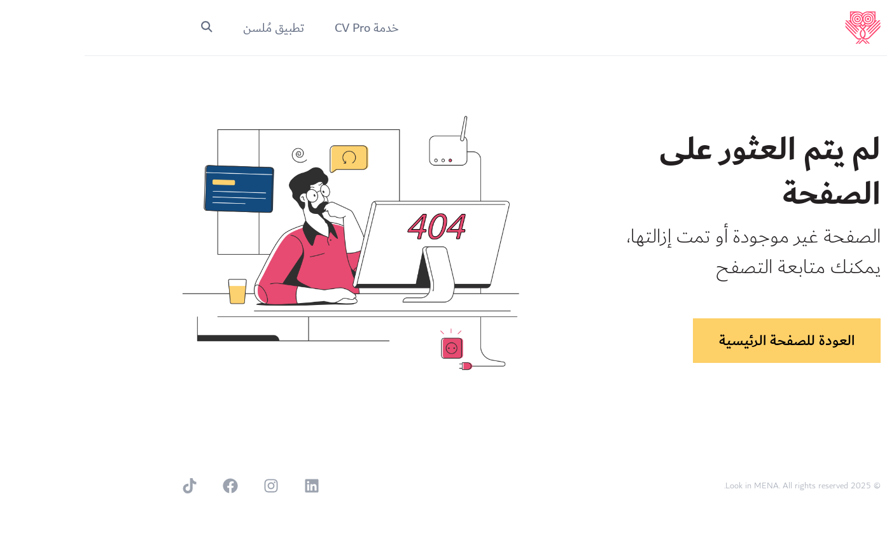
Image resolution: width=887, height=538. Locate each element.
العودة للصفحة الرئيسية (702, 340)
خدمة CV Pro (282, 28)
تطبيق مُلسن (189, 28)
